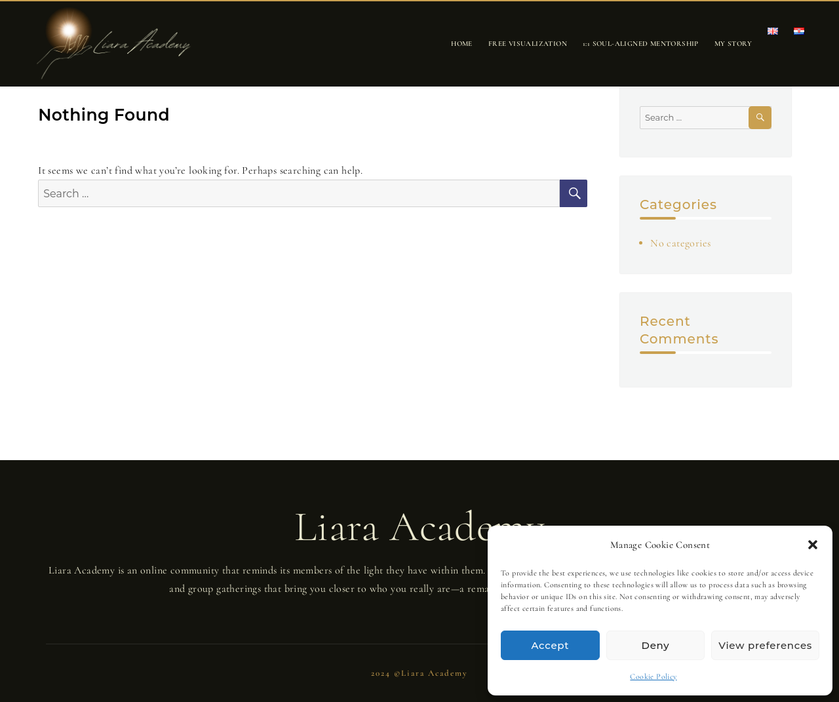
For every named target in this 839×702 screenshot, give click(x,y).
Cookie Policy (653, 676)
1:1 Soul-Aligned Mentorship (641, 43)
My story (733, 43)
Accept (551, 645)
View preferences (765, 645)
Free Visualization (527, 43)
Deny (656, 645)
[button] (812, 544)
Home (462, 43)
